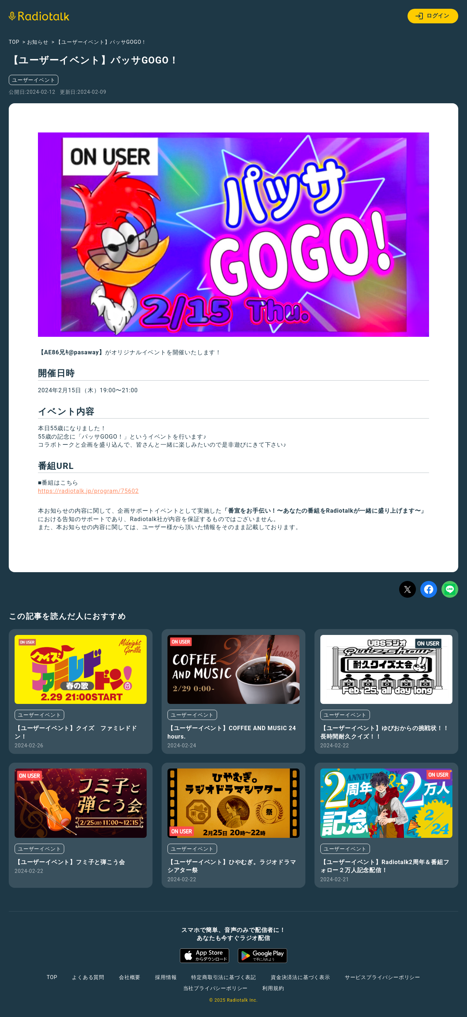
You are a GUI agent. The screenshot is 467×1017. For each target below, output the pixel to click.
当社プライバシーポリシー (215, 988)
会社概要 (129, 977)
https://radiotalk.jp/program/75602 (88, 491)
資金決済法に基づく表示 (300, 977)
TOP (52, 977)
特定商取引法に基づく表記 (223, 977)
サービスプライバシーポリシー (382, 977)
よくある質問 (88, 977)
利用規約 (273, 988)
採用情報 (166, 977)
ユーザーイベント (33, 80)
